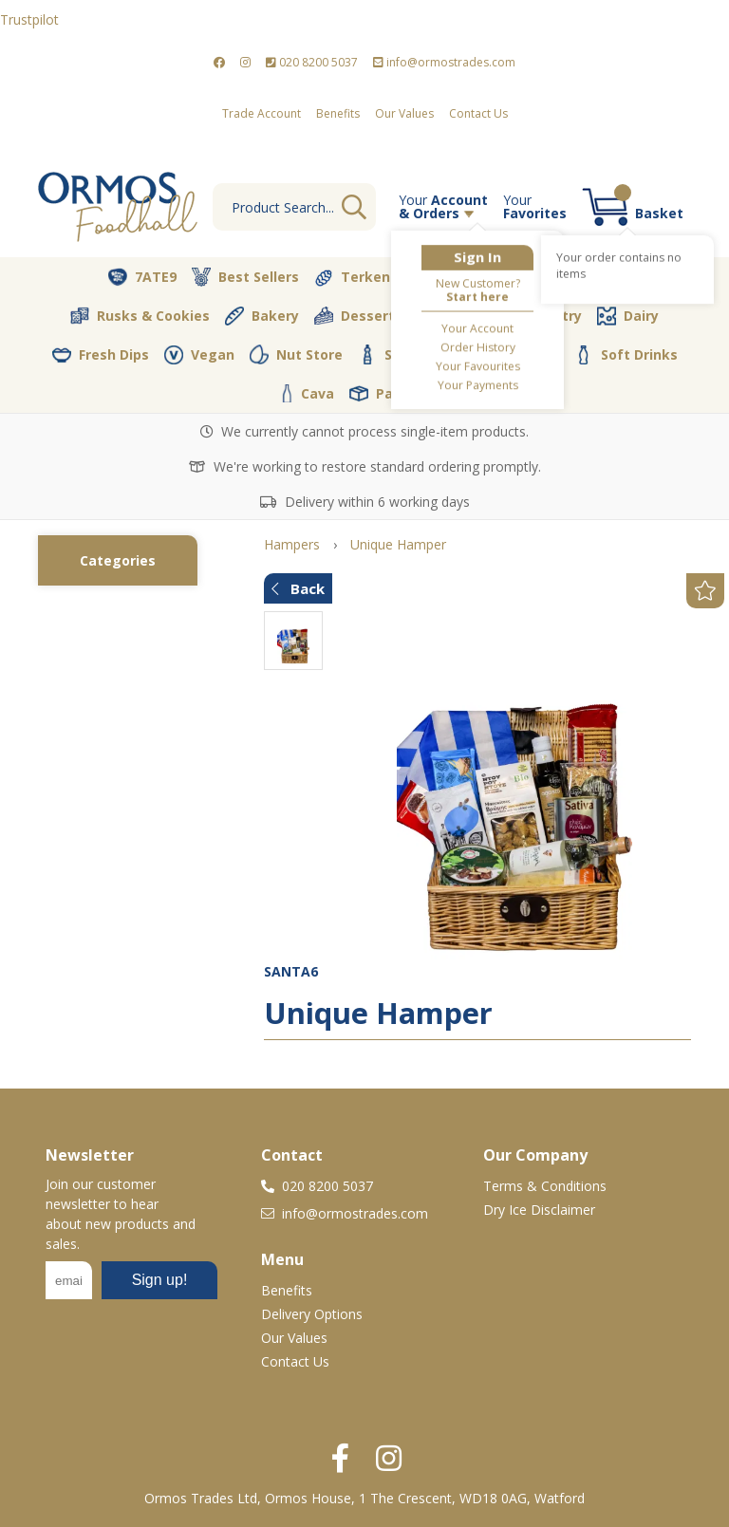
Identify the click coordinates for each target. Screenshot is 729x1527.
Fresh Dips (100, 354)
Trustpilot (29, 19)
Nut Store (296, 354)
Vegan (199, 354)
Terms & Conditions (545, 1186)
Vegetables (473, 277)
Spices (393, 354)
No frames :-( (131, 1286)
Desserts (358, 316)
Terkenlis (359, 277)
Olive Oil (456, 316)
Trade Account (261, 113)
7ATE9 (142, 277)
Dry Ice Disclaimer (539, 1210)
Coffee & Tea (501, 354)
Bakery (262, 316)
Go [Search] (354, 207)
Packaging (399, 393)
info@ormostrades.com (444, 62)
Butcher (581, 277)
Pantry (546, 315)
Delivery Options (312, 1314)
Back (298, 588)
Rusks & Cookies (140, 316)
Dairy (628, 316)
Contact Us (478, 113)
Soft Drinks (626, 354)
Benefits (338, 113)
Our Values (404, 113)
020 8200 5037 (312, 62)
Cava (307, 393)
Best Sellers (245, 277)
